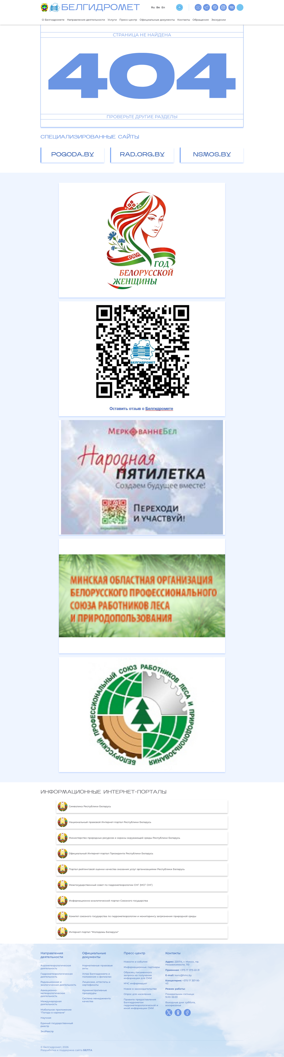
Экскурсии (227, 20)
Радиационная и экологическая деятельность (58, 984)
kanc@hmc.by (183, 975)
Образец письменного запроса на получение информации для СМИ (138, 975)
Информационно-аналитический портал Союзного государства (103, 901)
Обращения (208, 20)
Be (158, 7)
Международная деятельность (51, 1003)
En (163, 7)
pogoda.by (72, 155)
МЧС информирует (135, 983)
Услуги (115, 20)
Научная (46, 1018)
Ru (153, 7)
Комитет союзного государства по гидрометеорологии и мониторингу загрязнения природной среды (127, 916)
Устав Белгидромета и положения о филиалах (96, 975)
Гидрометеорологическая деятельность (57, 975)
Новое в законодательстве (140, 988)
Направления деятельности (88, 20)
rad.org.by (142, 155)
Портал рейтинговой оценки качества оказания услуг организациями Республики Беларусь (121, 869)
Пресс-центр (132, 20)
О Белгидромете (54, 20)
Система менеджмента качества (96, 1000)
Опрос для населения (137, 994)
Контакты (190, 20)
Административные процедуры (94, 992)
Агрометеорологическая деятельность (56, 967)
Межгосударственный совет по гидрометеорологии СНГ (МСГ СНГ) (105, 885)
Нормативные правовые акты (97, 967)
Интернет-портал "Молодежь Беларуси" (88, 932)
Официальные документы (162, 20)
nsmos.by (212, 155)
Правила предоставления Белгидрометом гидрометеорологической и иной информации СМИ (141, 1004)
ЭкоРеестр (47, 1031)
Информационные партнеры (142, 967)
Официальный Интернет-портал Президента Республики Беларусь (105, 853)
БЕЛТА (87, 1050)
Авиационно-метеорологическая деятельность (53, 993)
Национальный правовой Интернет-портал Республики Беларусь (104, 822)
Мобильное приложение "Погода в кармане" (56, 1011)
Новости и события (135, 962)
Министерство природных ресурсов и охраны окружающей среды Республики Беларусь (119, 838)
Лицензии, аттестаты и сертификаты (96, 984)
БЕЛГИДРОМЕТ (100, 8)
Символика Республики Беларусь (84, 806)
